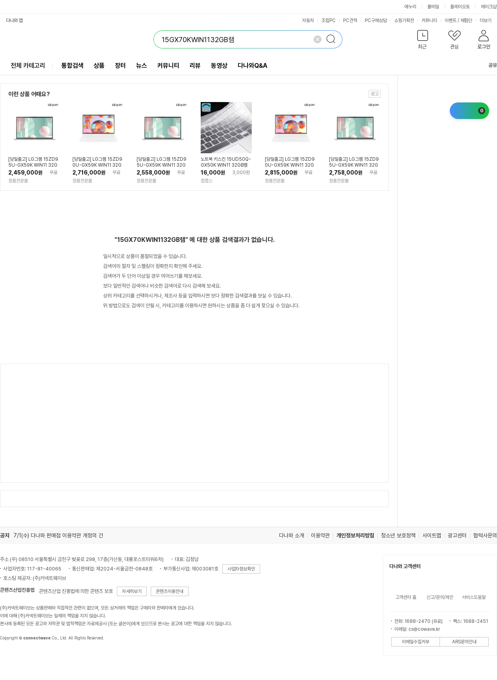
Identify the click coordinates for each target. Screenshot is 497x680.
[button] (422, 41)
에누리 (410, 6)
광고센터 (457, 535)
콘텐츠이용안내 (169, 591)
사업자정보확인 (241, 569)
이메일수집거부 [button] (415, 642)
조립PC (328, 20)
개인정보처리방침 (355, 535)
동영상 (219, 65)
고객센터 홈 (405, 597)
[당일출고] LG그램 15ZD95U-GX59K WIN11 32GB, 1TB (354, 162)
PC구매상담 (376, 20)
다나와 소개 (291, 535)
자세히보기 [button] (132, 591)
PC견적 (350, 20)
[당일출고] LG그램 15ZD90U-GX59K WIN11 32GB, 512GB (290, 162)
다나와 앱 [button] (14, 20)
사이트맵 (431, 535)
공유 (488, 65)
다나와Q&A (252, 65)
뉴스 (141, 65)
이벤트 (450, 20)
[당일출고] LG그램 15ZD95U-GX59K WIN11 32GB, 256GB (33, 162)
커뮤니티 (429, 20)
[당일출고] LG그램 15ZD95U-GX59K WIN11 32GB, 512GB (162, 162)
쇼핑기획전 (404, 20)
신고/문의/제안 (440, 597)
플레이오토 (460, 6)
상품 (99, 65)
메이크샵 (489, 6)
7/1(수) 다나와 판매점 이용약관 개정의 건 (58, 535)
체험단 (466, 20)
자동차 (308, 20)
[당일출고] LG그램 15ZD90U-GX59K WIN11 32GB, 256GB (97, 162)
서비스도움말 (474, 597)
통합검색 (72, 65)
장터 (120, 65)
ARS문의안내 (464, 642)
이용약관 (320, 535)
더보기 (488, 20)
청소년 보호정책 (398, 535)
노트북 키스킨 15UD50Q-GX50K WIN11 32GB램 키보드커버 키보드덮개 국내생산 (226, 162)
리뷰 (195, 65)
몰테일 (433, 6)
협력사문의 (485, 535)
